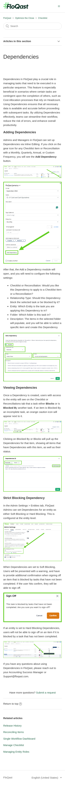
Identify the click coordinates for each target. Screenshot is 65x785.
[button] (59, 6)
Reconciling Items (13, 732)
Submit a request (46, 692)
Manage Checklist (13, 745)
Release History (12, 725)
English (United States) (45, 777)
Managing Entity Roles (16, 751)
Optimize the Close (24, 18)
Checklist (42, 18)
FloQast (7, 18)
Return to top (12, 703)
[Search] (32, 26)
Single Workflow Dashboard (19, 738)
